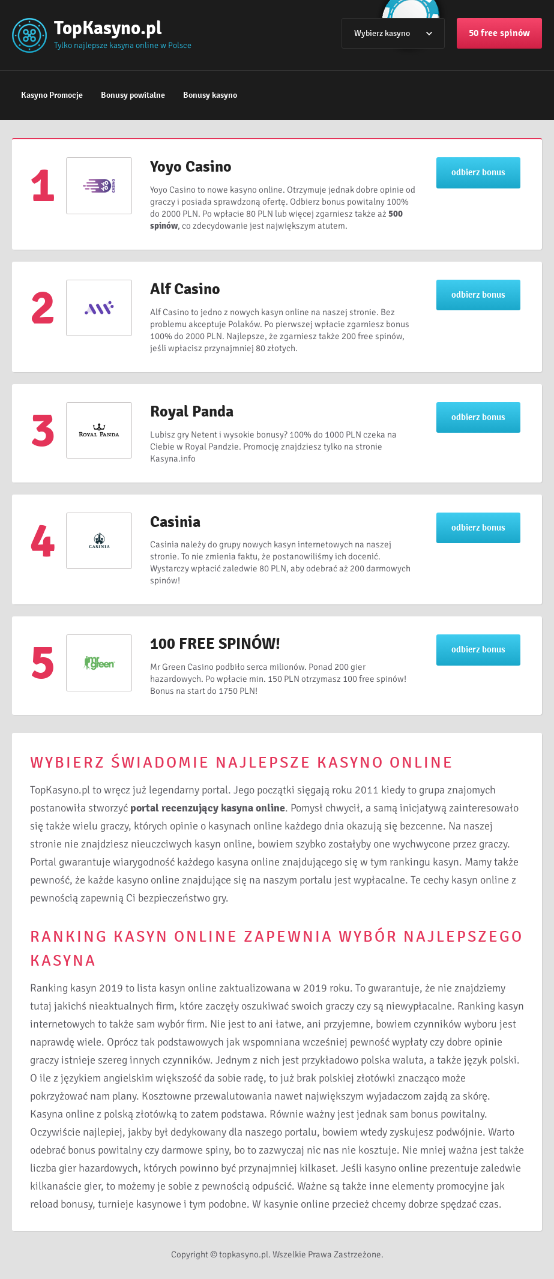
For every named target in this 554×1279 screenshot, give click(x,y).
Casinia (175, 522)
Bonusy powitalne (133, 95)
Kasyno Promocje (52, 95)
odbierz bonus (478, 172)
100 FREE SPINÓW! (215, 644)
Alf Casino (185, 289)
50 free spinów (499, 33)
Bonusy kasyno (210, 95)
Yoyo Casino (191, 166)
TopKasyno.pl (108, 28)
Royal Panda (191, 411)
